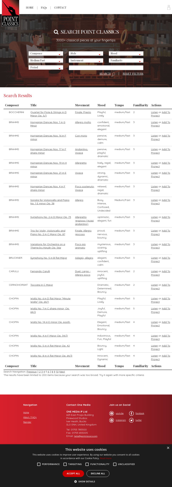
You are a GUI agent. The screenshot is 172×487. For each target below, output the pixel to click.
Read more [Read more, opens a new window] (106, 458)
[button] (86, 481)
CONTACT (60, 7)
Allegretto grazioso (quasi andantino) (84, 220)
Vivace (79, 172)
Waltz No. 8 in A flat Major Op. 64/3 (51, 355)
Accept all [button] (73, 473)
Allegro (79, 200)
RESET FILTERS (133, 73)
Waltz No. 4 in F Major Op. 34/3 (49, 335)
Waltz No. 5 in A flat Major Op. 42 (50, 345)
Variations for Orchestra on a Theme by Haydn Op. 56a (47, 246)
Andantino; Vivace (81, 151)
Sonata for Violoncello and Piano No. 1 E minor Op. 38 (49, 201)
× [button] (168, 448)
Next (62, 371)
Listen (154, 112)
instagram (117, 420)
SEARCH (107, 74)
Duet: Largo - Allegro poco (82, 273)
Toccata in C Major (41, 284)
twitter (135, 420)
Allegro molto (83, 122)
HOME (30, 7)
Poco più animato (80, 246)
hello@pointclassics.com (85, 436)
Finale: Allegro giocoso (83, 232)
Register (27, 422)
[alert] (86, 465)
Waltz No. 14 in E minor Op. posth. (50, 322)
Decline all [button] (98, 473)
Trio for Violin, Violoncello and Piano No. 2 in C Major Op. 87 (47, 232)
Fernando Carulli (40, 271)
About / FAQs (29, 417)
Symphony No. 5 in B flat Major (48, 257)
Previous (32, 371)
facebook (136, 413)
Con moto (81, 135)
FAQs (44, 7)
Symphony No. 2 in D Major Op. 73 (50, 217)
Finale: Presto (83, 112)
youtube (116, 413)
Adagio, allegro (84, 257)
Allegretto (81, 162)
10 (57, 371)
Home (26, 412)
